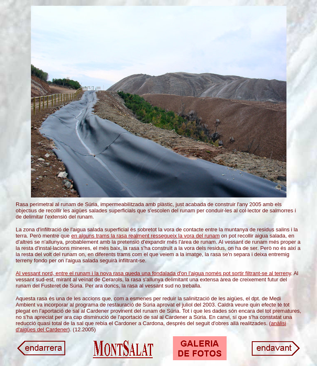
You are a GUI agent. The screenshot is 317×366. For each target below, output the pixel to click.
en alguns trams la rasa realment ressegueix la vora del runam (145, 236)
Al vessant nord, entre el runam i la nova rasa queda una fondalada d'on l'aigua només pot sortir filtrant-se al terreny (153, 273)
